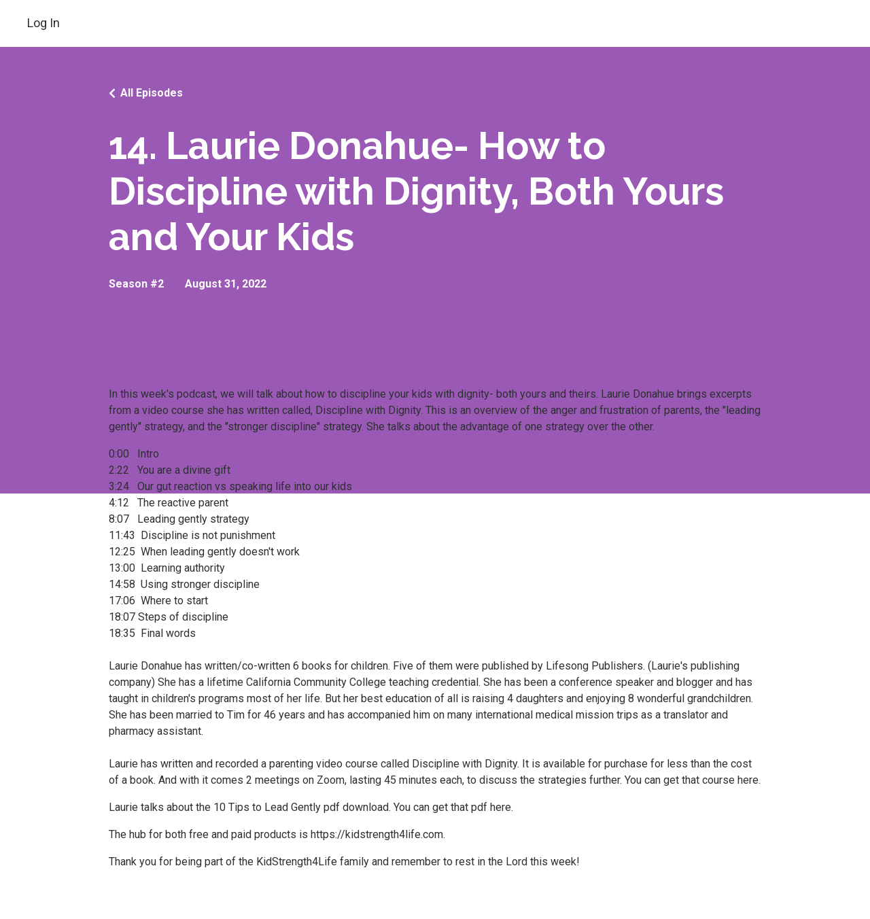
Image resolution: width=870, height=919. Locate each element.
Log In (43, 23)
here (748, 780)
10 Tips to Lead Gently (267, 807)
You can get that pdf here (452, 807)
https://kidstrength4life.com (377, 834)
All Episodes (151, 92)
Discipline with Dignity (368, 410)
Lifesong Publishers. (595, 665)
